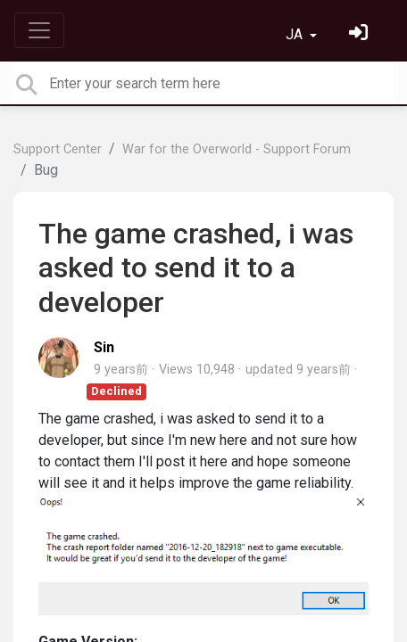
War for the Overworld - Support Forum (236, 149)
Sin (104, 347)
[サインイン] (360, 34)
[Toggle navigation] (39, 30)
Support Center (57, 149)
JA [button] (296, 34)
